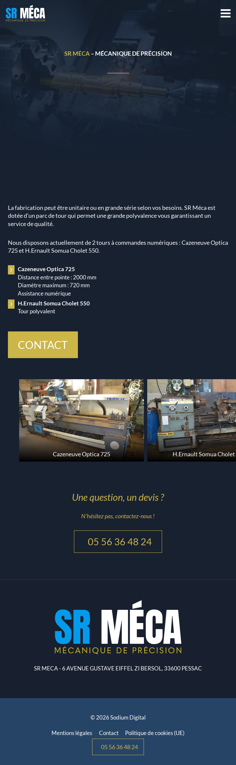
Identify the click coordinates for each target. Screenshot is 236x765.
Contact (108, 732)
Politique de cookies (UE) (155, 732)
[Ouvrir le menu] (226, 13)
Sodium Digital (128, 717)
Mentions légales (71, 732)
